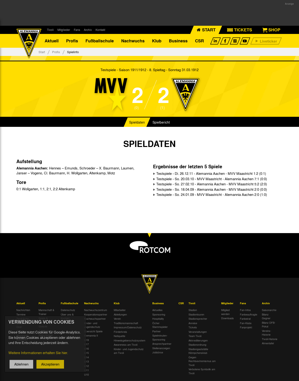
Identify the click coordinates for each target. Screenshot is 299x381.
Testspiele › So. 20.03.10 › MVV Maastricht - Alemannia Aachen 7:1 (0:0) (211, 179)
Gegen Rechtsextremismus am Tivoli (202, 361)
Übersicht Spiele (93, 331)
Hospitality (158, 319)
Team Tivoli (195, 336)
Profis (72, 41)
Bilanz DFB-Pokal (268, 325)
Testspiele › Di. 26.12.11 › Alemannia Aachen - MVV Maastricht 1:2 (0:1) (210, 173)
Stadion (193, 310)
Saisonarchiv (269, 310)
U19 (86, 340)
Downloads (227, 318)
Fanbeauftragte (248, 314)
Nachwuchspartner (95, 319)
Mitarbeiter (120, 310)
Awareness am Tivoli (125, 345)
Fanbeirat (245, 319)
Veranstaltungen (198, 332)
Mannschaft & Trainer (46, 312)
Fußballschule (99, 41)
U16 (86, 349)
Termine (20, 314)
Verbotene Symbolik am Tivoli (202, 371)
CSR (199, 41)
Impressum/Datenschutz (128, 327)
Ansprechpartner (161, 344)
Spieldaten (137, 122)
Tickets (193, 327)
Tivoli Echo (22, 319)
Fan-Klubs (246, 323)
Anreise (193, 323)
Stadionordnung (197, 345)
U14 (86, 357)
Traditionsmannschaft (126, 323)
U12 (86, 366)
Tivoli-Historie (269, 339)
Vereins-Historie (266, 333)
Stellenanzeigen (161, 348)
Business (178, 41)
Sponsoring (158, 314)
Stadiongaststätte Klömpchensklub (198, 351)
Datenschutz (68, 310)
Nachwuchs (133, 41)
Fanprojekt (246, 327)
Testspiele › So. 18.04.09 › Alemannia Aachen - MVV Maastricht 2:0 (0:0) (211, 189)
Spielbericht (161, 122)
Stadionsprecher (198, 319)
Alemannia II (91, 335)
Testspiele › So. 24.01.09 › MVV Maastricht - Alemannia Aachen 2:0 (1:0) (211, 194)
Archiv (88, 30)
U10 (86, 375)
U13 (86, 361)
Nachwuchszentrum (95, 310)
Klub (156, 41)
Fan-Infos (245, 310)
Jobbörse (157, 352)
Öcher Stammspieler (160, 325)
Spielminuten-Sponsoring (159, 337)
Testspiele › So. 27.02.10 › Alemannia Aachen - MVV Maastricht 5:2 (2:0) (211, 184)
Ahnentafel (268, 343)
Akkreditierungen (198, 340)
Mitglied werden (225, 312)
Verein (117, 319)
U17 (86, 344)
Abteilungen (120, 314)
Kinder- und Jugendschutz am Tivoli (129, 351)
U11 (86, 370)
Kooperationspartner (95, 314)
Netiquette (119, 336)
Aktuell (52, 41)
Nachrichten (23, 310)
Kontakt (100, 30)
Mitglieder (63, 30)
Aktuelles (157, 310)
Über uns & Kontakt (67, 316)
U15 (86, 353)
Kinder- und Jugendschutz (92, 325)
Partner (156, 331)
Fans (77, 30)
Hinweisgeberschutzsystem (129, 340)
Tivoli (50, 30)
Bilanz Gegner (266, 316)
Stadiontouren (196, 314)
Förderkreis (120, 332)
